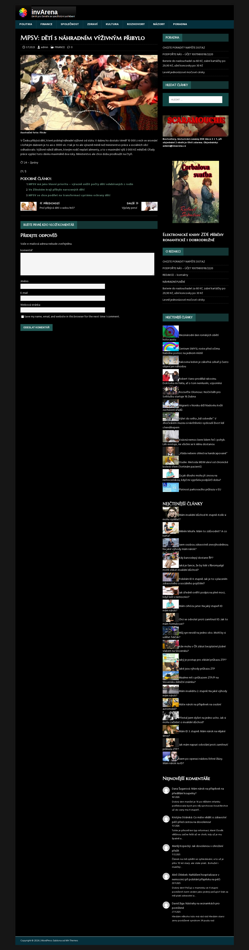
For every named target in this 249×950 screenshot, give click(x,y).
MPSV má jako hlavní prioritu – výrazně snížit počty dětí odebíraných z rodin (81, 184)
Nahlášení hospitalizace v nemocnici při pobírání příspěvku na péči (196, 877)
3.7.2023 (30, 47)
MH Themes (72, 941)
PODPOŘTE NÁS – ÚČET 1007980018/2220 (188, 54)
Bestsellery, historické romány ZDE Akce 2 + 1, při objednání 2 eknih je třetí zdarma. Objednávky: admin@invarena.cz (192, 142)
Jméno (24, 281)
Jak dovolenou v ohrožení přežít (197, 848)
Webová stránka (30, 305)
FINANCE (46, 24)
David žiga (178, 903)
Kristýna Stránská (182, 817)
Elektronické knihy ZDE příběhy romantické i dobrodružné (193, 237)
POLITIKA (25, 24)
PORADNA (180, 24)
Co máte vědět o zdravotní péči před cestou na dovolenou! (199, 819)
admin (44, 47)
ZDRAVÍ (92, 24)
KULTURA (112, 24)
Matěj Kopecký (181, 846)
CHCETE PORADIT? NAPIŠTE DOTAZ (184, 48)
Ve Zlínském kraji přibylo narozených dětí (57, 189)
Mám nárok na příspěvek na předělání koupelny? (198, 791)
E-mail (24, 293)
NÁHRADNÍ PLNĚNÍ (174, 282)
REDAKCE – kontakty (175, 275)
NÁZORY (159, 24)
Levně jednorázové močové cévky (184, 72)
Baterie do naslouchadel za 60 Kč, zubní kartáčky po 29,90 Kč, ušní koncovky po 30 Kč (194, 63)
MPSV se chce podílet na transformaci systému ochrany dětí (69, 195)
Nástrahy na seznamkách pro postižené (196, 905)
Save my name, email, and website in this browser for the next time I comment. (72, 316)
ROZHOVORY (136, 24)
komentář (26, 250)
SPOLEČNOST (70, 24)
